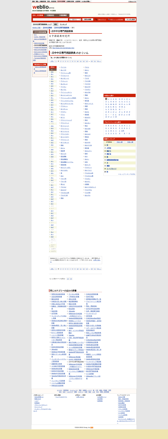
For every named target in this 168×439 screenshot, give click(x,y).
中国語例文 (50, 15)
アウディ (63, 112)
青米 (86, 120)
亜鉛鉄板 (63, 165)
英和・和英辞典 (51, 1)
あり (52, 163)
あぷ (52, 232)
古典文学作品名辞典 (75, 306)
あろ (52, 171)
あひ (52, 133)
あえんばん (64, 170)
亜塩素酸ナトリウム (67, 162)
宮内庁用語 (90, 296)
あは (52, 130)
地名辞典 (54, 311)
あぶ (52, 220)
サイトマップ (38, 407)
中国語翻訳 (63, 15)
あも (52, 152)
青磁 (86, 95)
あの (52, 128)
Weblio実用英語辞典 (75, 326)
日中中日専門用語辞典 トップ (42, 24)
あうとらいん (65, 131)
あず (52, 196)
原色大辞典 (72, 299)
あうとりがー (65, 137)
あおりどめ (88, 145)
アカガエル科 (89, 173)
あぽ (52, 236)
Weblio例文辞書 (56, 369)
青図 (86, 106)
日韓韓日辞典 (70, 1)
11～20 (120, 142)
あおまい (87, 123)
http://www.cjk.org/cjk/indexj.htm (63, 48)
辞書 (33, 1)
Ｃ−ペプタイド (111, 169)
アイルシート (65, 75)
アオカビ (63, 187)
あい (52, 74)
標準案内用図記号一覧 (93, 299)
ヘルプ (36, 401)
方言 (97, 392)
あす (52, 100)
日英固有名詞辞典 (92, 342)
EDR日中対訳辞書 (57, 371)
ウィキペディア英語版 (93, 361)
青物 (86, 131)
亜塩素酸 (63, 156)
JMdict (71, 328)
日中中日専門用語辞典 (61, 27)
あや (52, 154)
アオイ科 (63, 178)
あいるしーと (65, 78)
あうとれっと (65, 142)
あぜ (52, 199)
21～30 (130, 142)
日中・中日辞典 (38, 15)
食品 (89, 392)
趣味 (75, 392)
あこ (52, 93)
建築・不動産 (103, 390)
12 (84, 61)
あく (52, 88)
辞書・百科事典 (104, 392)
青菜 (86, 109)
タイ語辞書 (90, 374)
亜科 (86, 153)
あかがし (87, 181)
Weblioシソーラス (75, 321)
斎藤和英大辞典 (56, 364)
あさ (52, 95)
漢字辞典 (89, 316)
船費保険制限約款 (113, 160)
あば (52, 215)
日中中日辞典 (61, 1)
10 (77, 61)
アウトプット (65, 123)
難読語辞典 (55, 299)
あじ (52, 194)
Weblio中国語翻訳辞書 (93, 364)
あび (52, 218)
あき (52, 86)
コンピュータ (74, 390)
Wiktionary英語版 (74, 357)
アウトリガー (65, 134)
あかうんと (88, 170)
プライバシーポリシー (40, 405)
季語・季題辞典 (91, 306)
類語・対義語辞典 (41, 1)
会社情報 (100, 399)
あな (52, 119)
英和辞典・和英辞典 (124, 401)
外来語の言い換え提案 (58, 301)
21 (95, 61)
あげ (52, 187)
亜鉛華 (63, 151)
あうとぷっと (65, 126)
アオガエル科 (65, 192)
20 (92, 61)
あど (52, 213)
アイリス (63, 67)
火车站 (109, 148)
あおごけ (87, 75)
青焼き (87, 137)
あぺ (52, 234)
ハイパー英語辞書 (57, 335)
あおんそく (88, 151)
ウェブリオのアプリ (61, 397)
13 (87, 61)
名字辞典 (54, 313)
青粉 (62, 198)
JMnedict (54, 349)
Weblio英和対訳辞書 (93, 359)
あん (52, 178)
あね (52, 126)
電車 (80, 390)
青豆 (86, 126)
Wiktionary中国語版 (92, 369)
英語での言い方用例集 (93, 325)
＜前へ (52, 61)
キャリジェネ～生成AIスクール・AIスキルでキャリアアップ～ (126, 421)
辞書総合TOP (132, 1)
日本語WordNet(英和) (93, 340)
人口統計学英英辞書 (58, 366)
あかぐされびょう (90, 187)
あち (52, 109)
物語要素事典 (73, 301)
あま (52, 142)
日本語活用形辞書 (92, 294)
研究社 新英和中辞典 (58, 330)
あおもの (87, 134)
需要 (108, 166)
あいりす (63, 70)
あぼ (52, 225)
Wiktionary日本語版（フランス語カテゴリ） (75, 378)
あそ (52, 105)
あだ (52, 203)
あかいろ (87, 165)
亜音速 (87, 148)
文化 (60, 392)
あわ (52, 173)
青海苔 (87, 114)
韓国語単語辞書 (74, 369)
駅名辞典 (72, 309)
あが (52, 180)
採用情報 (100, 401)
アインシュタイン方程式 (68, 98)
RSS (92, 427)
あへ (52, 138)
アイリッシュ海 (65, 73)
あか (52, 83)
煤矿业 (109, 154)
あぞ (52, 201)
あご (52, 189)
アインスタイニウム (67, 101)
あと (52, 116)
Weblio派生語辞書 (92, 345)
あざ (52, 192)
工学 (97, 390)
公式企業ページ (101, 397)
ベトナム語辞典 (122, 415)
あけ (52, 90)
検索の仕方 (37, 399)
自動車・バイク (87, 390)
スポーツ (80, 392)
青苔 (86, 73)
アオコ (87, 67)
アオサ (87, 78)
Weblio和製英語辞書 (75, 345)
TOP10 (109, 142)
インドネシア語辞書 (58, 381)
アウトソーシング (66, 120)
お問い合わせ (80, 397)
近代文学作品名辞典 (93, 309)
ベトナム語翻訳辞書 (58, 383)
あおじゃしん (89, 103)
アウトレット (65, 139)
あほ (52, 140)
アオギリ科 (64, 195)
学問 (109, 390)
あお (52, 81)
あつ (52, 112)
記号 (122, 131)
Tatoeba (71, 335)
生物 (86, 392)
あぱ (52, 227)
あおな (87, 112)
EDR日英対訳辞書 (57, 347)
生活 (64, 392)
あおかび (63, 190)
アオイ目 (63, 181)
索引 (55, 24)
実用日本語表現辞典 (58, 294)
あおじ (87, 98)
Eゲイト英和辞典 (57, 332)
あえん (63, 148)
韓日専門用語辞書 (92, 371)
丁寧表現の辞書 (74, 296)
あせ (52, 102)
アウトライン (65, 128)
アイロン (63, 87)
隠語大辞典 (72, 304)
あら (52, 161)
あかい (87, 159)
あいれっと (64, 84)
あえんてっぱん (65, 167)
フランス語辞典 (122, 409)
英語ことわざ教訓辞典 (93, 333)
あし (52, 98)
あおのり (87, 117)
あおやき (87, 142)
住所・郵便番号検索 (93, 311)
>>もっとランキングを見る (126, 174)
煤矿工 (109, 151)
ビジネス (59, 390)
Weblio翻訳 (121, 403)
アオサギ (87, 84)
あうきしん (64, 109)
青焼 (86, 139)
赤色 (86, 162)
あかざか (87, 195)
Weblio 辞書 (36, 27)
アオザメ (87, 89)
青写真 (87, 101)
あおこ (87, 70)
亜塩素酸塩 (64, 159)
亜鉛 (62, 145)
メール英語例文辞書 (75, 347)
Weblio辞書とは (38, 397)
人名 (93, 392)
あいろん (63, 89)
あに (52, 121)
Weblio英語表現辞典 (93, 347)
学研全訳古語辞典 (57, 385)
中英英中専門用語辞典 (93, 366)
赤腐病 (87, 184)
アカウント (88, 167)
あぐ (52, 185)
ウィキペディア (91, 313)
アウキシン (64, 106)
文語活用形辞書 (56, 296)
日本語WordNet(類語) (93, 318)
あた (52, 107)
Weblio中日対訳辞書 (58, 373)
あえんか (63, 153)
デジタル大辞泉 (74, 294)
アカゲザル (88, 190)
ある (52, 166)
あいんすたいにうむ (67, 103)
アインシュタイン (66, 92)
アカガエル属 (89, 176)
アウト (63, 114)
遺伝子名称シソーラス (76, 342)
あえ (52, 79)
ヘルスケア (70, 392)
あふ (52, 135)
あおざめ (87, 92)
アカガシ (87, 178)
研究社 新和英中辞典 (76, 323)
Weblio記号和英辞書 (58, 352)
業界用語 (66, 390)
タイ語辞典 (121, 413)
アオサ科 (87, 81)
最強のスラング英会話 (76, 350)
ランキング (63, 24)
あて (52, 114)
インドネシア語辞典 (124, 411)
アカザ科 (87, 192)
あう (52, 76)
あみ (52, 145)
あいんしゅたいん (66, 95)
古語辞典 (77, 1)
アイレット (64, 81)
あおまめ (87, 128)
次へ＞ (99, 61)
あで (52, 211)
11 (80, 61)
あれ (52, 168)
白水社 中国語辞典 (75, 359)
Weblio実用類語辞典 (75, 318)
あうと (63, 117)
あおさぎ (87, 87)
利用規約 (37, 403)
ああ (52, 72)
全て (35, 35)
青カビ (63, 184)
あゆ (52, 156)
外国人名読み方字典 (58, 304)
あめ (52, 149)
